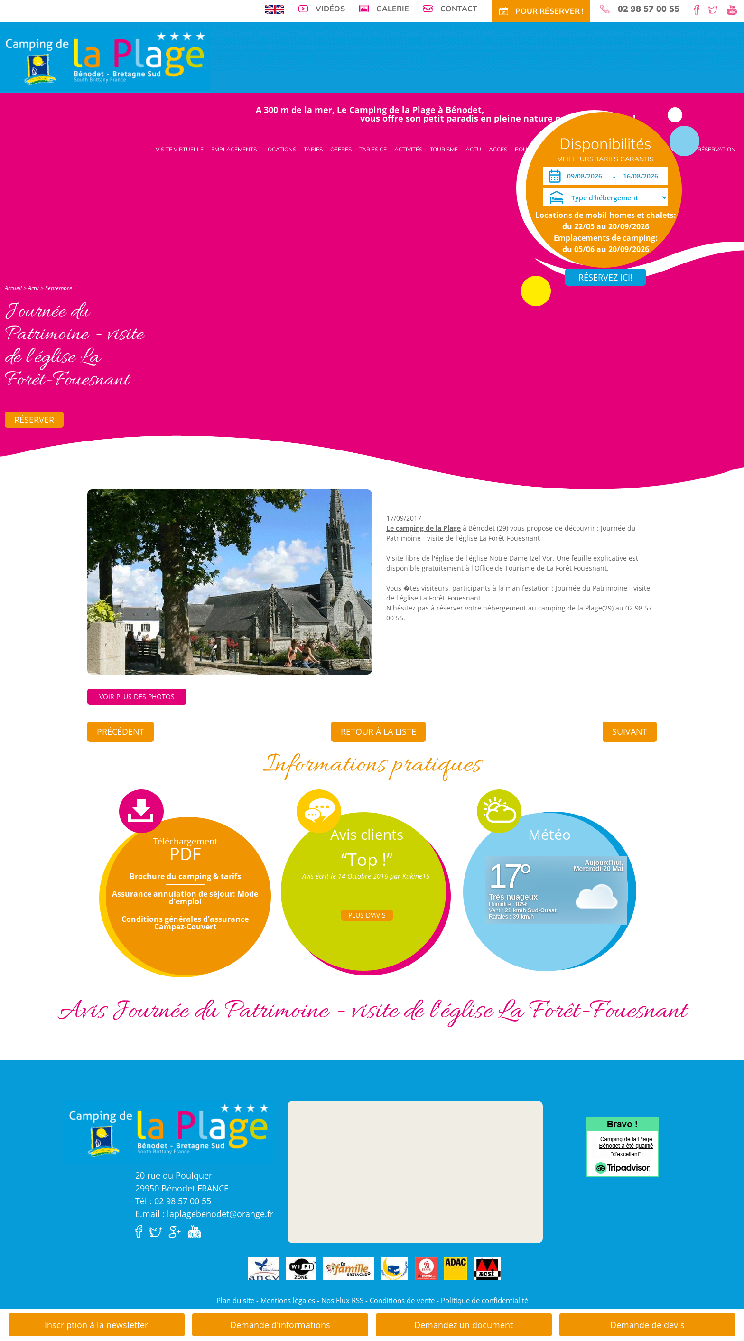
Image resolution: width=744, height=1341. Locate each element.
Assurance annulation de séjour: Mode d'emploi (185, 898)
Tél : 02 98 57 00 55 (173, 1201)
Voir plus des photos (137, 696)
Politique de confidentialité (484, 1300)
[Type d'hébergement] (605, 197)
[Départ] (643, 176)
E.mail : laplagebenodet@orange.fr (204, 1213)
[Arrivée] (586, 176)
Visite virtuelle (180, 149)
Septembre (58, 288)
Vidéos (330, 8)
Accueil (13, 288)
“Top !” (367, 859)
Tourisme (444, 149)
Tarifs (313, 149)
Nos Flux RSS (342, 1300)
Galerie (392, 8)
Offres (341, 149)
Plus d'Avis (367, 914)
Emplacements (234, 149)
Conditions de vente (402, 1300)
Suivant (629, 731)
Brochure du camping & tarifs (185, 876)
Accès (498, 149)
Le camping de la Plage (423, 528)
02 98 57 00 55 (648, 9)
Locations (280, 149)
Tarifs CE (373, 149)
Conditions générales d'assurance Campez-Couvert (185, 923)
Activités (408, 149)
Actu (473, 149)
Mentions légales (287, 1300)
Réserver (34, 419)
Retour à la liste (378, 731)
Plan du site (235, 1300)
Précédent (120, 731)
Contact (458, 8)
